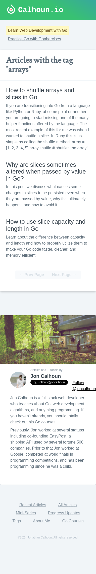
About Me (41, 521)
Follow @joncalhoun (84, 386)
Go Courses (72, 521)
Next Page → (64, 275)
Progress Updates (64, 513)
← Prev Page (31, 275)
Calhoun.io (40, 10)
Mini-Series (26, 513)
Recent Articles (32, 505)
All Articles (67, 505)
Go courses (45, 422)
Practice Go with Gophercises (34, 39)
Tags (16, 521)
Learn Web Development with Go (37, 30)
